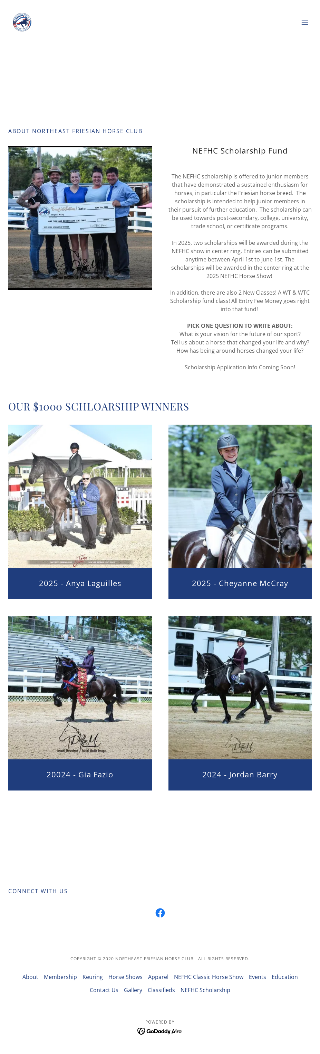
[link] (22, 22)
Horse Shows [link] (125, 977)
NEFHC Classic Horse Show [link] (208, 977)
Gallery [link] (133, 990)
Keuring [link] (93, 977)
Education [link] (285, 977)
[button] (305, 22)
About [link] (30, 977)
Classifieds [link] (161, 990)
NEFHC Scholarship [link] (205, 990)
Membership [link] (60, 977)
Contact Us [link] (104, 990)
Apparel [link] (158, 977)
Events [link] (257, 977)
